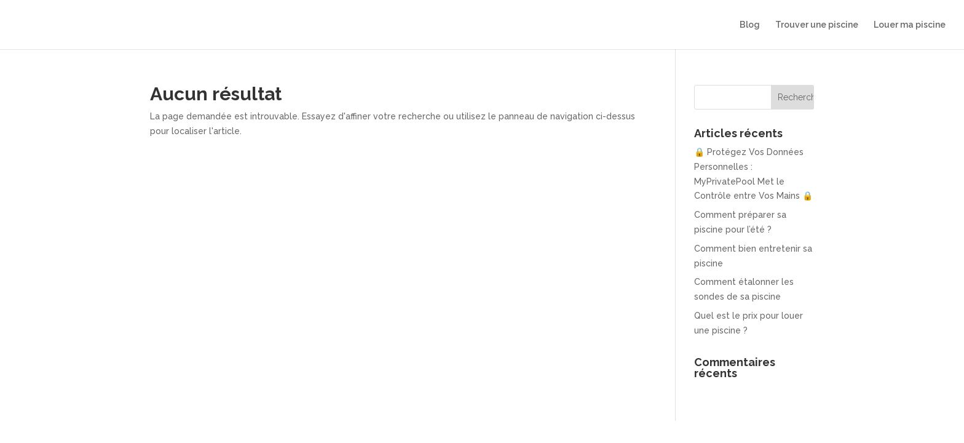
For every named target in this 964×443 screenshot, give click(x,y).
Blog (750, 25)
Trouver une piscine (816, 25)
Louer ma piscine (910, 25)
